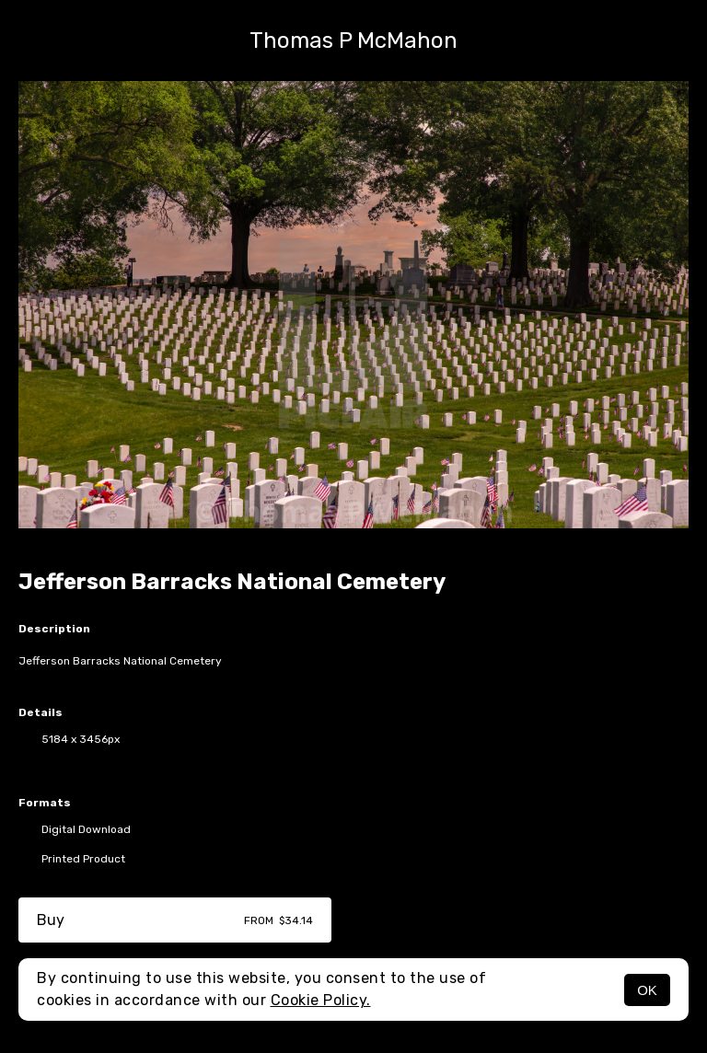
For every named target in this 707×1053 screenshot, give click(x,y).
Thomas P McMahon (353, 40)
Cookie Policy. (321, 1000)
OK (647, 990)
